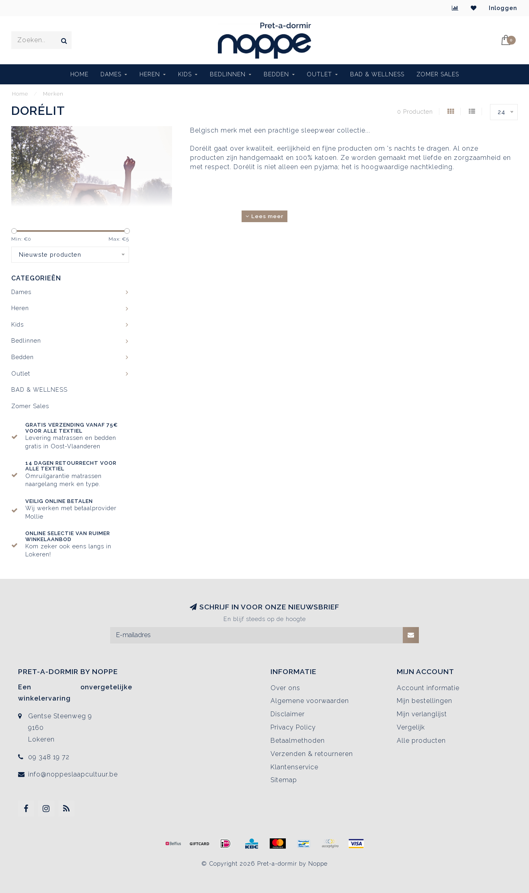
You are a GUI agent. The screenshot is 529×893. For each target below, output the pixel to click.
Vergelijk (411, 727)
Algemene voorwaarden (310, 701)
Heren (149, 74)
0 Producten (415, 111)
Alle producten (421, 740)
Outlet (319, 74)
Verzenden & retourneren (312, 754)
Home (79, 74)
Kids (185, 74)
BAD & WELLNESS (377, 74)
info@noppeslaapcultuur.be (73, 774)
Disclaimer (288, 714)
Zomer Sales (437, 74)
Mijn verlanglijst (422, 714)
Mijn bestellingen (424, 701)
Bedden (276, 74)
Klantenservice (294, 767)
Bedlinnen (228, 74)
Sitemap (284, 780)
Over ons (285, 688)
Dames (110, 74)
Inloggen (503, 8)
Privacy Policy (293, 727)
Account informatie (428, 688)
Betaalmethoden (298, 740)
